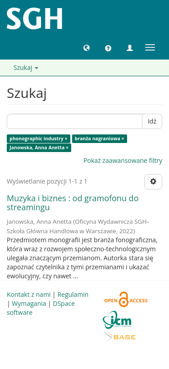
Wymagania (29, 303)
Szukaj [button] (26, 67)
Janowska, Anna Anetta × (39, 147)
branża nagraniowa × (99, 138)
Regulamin (72, 294)
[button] (86, 47)
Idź (152, 121)
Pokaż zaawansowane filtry (122, 160)
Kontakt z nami (28, 294)
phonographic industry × (38, 138)
